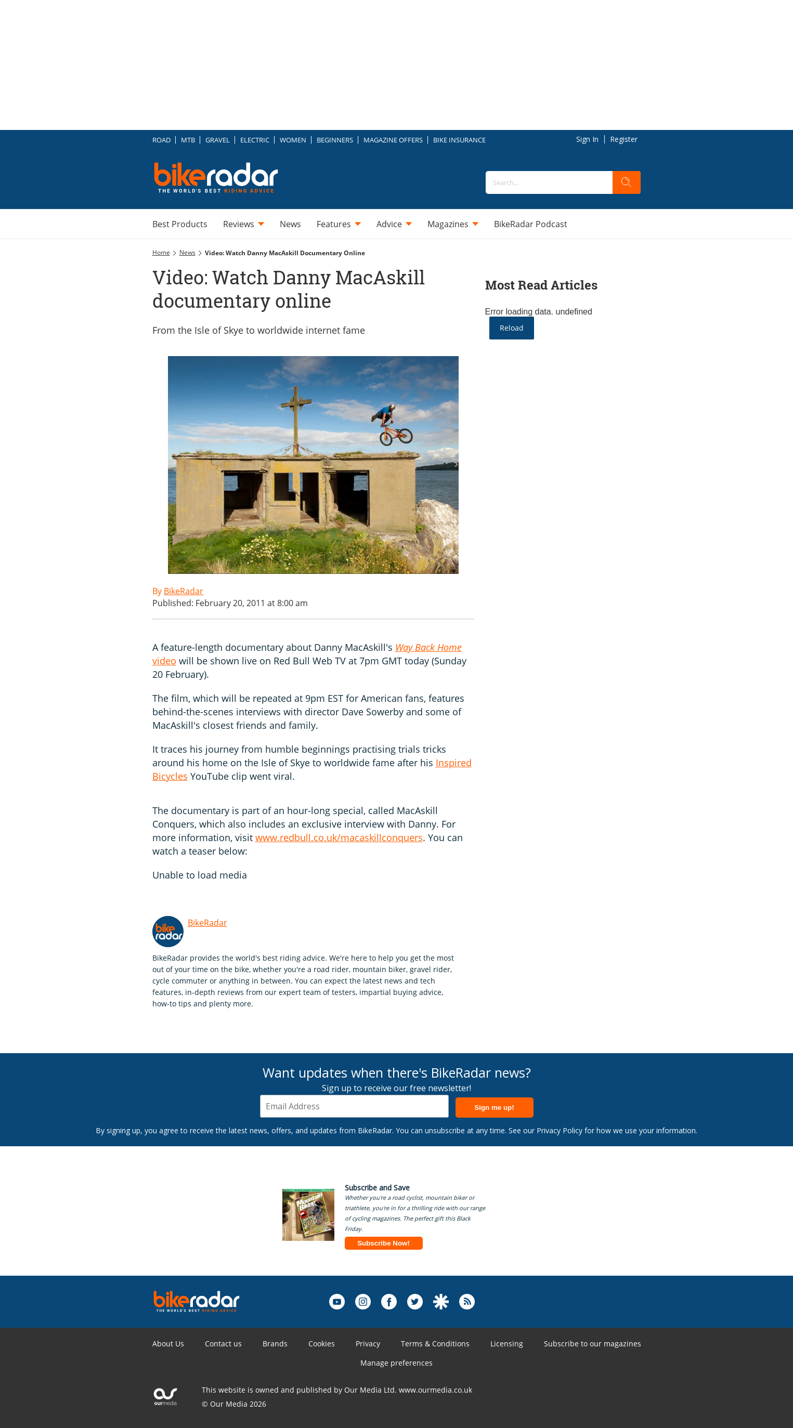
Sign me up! (494, 1107)
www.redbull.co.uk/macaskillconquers (339, 837)
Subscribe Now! (383, 1243)
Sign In (587, 139)
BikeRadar (207, 922)
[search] (627, 182)
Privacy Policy (559, 1130)
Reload (512, 328)
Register (624, 139)
